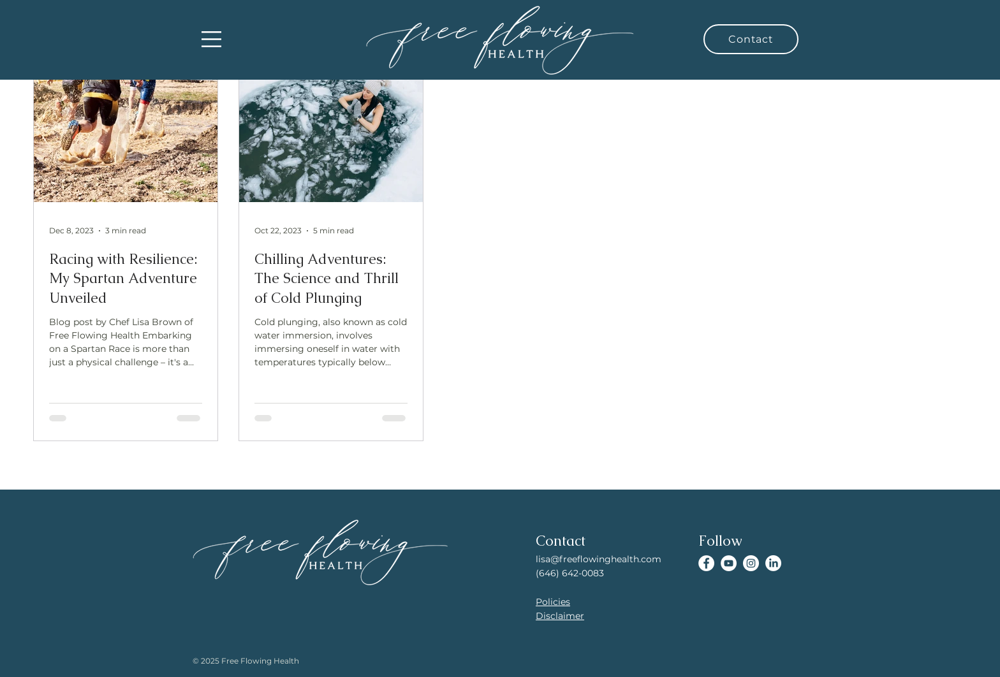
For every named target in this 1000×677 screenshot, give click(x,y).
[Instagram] (751, 563)
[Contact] (750, 39)
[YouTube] (729, 563)
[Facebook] (706, 563)
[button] (211, 39)
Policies (553, 602)
